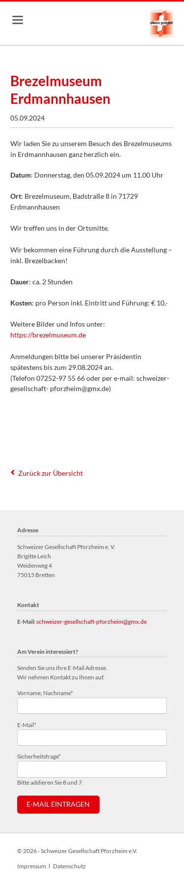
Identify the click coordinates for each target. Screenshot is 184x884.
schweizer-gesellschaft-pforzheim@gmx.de (91, 621)
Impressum (31, 866)
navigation (17, 20)
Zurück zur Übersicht (50, 473)
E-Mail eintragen (58, 804)
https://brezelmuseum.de (48, 335)
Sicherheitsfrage (39, 756)
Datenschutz (69, 866)
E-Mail (30, 724)
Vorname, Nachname (45, 692)
